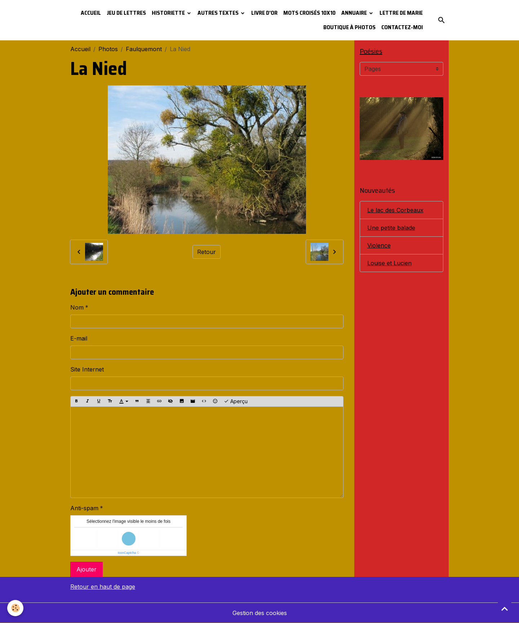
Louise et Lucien (389, 263)
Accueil (91, 12)
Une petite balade (391, 227)
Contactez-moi (402, 27)
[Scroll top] (505, 609)
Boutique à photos (349, 27)
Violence (379, 245)
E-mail (78, 338)
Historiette (169, 12)
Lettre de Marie (401, 12)
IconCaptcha (127, 553)
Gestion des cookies (259, 613)
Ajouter (86, 569)
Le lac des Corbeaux (395, 210)
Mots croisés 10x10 (309, 12)
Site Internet (87, 369)
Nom (77, 307)
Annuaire (354, 12)
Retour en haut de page (102, 586)
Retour (206, 251)
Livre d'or (264, 12)
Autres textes (219, 12)
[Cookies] (15, 608)
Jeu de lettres (126, 12)
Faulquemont (144, 49)
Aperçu (236, 401)
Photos (108, 49)
